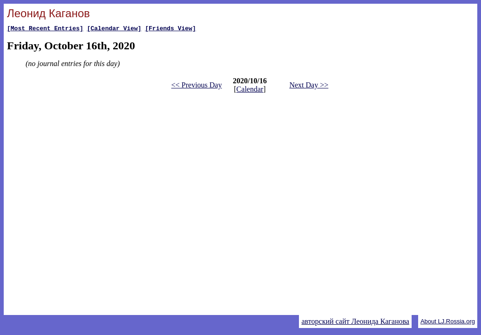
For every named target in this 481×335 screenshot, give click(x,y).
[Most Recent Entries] (45, 29)
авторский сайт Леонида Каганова (355, 321)
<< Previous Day (196, 86)
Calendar (250, 90)
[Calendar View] (114, 29)
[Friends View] (170, 29)
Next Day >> (308, 86)
